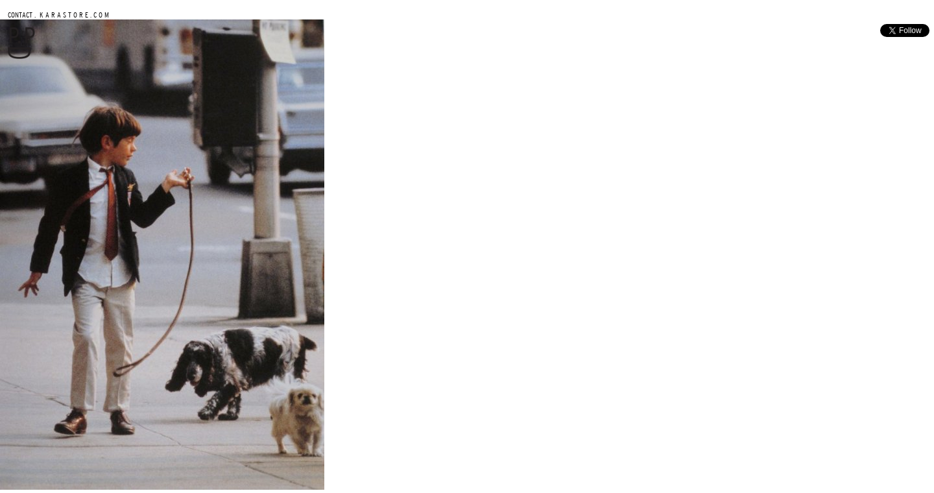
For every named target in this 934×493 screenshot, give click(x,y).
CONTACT (20, 14)
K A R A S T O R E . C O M (73, 14)
